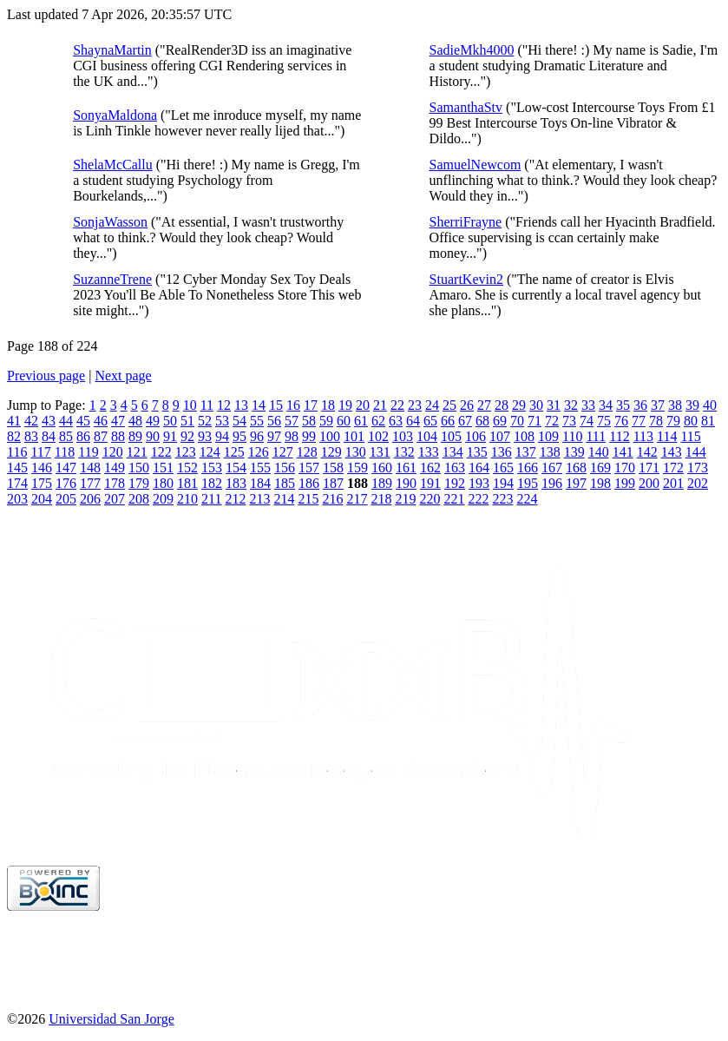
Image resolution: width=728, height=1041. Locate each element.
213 (259, 498)
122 (161, 452)
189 (381, 483)
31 (554, 405)
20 (363, 405)
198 (600, 483)
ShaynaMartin (112, 50)
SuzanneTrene (112, 279)
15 (276, 405)
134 (453, 452)
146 (41, 467)
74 (587, 420)
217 (356, 498)
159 (357, 467)
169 (600, 467)
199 (624, 483)
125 (234, 452)
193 (479, 483)
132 (404, 452)
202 (697, 483)
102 (378, 436)
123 (185, 452)
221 (453, 498)
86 (83, 436)
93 (205, 436)
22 (397, 405)
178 (114, 483)
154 (236, 467)
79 (673, 420)
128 (307, 452)
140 (598, 452)
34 (606, 405)
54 (239, 420)
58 (309, 420)
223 (502, 498)
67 (465, 420)
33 (588, 405)
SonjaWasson (110, 221)
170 (624, 467)
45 (83, 420)
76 (621, 420)
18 (328, 405)
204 (41, 498)
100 (329, 436)
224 (526, 498)
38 (675, 405)
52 (205, 420)
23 (415, 405)
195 (527, 483)
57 (291, 420)
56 (274, 420)
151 (163, 467)
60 (344, 420)
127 (282, 452)
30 (536, 405)
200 (649, 483)
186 (308, 483)
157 (308, 467)
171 (649, 467)
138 (550, 452)
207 (114, 498)
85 (66, 436)
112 (619, 436)
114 (667, 436)
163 (454, 467)
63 (396, 420)
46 (101, 420)
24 (432, 405)
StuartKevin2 (466, 279)
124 (210, 452)
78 (656, 420)
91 (170, 436)
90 (153, 436)
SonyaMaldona (115, 115)
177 (90, 483)
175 (41, 483)
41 (14, 420)
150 (138, 467)
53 (222, 420)
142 (647, 452)
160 (381, 467)
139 (574, 452)
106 (475, 436)
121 (137, 452)
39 (692, 405)
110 (572, 436)
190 (406, 483)
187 (333, 483)
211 (211, 498)
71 (534, 420)
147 (66, 467)
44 (66, 420)
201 (673, 483)
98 (291, 436)
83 (31, 436)
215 (308, 498)
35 (623, 405)
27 (484, 405)
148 (90, 467)
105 (451, 436)
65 (430, 420)
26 (467, 405)
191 (430, 483)
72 (552, 420)
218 (381, 498)
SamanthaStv (466, 107)
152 (187, 467)
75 (604, 420)
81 (708, 420)
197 (576, 483)
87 (101, 436)
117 (40, 452)
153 (211, 467)
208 (138, 498)
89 (135, 436)
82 (14, 436)
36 (640, 405)
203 (17, 498)
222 (478, 498)
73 (569, 420)
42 (31, 420)
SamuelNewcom (475, 164)
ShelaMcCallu (113, 164)
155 (260, 467)
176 (66, 483)
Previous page (46, 375)
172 (673, 467)
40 (710, 405)
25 (449, 405)
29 (519, 405)
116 (17, 452)
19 (345, 405)
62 (378, 420)
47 (118, 420)
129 (331, 452)
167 (551, 467)
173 (697, 467)
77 (639, 420)
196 (551, 483)
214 (283, 498)
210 (187, 498)
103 (402, 436)
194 (503, 483)
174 (17, 483)
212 (235, 498)
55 (257, 420)
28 (501, 405)
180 (163, 483)
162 (430, 467)
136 (501, 452)
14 (259, 405)
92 (187, 436)
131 (380, 452)
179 (138, 483)
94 (222, 436)
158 (333, 467)
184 (260, 483)
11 (206, 405)
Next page (123, 375)
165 (503, 467)
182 (211, 483)
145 (17, 467)
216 (332, 498)
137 (525, 452)
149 (114, 467)
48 (135, 420)
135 (477, 452)
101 (354, 436)
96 (257, 436)
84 (49, 436)
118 (65, 452)
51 (187, 420)
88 (118, 436)
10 (190, 405)
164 (479, 467)
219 (405, 498)
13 (241, 405)
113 (643, 436)
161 (406, 467)
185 (284, 483)
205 (66, 498)
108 (524, 436)
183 (236, 483)
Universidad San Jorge (111, 1018)
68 (482, 420)
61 (361, 420)
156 (284, 467)
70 (517, 420)
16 (293, 405)
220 (429, 498)
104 (426, 436)
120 (112, 452)
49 (153, 420)
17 (311, 405)
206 (90, 498)
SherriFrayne (466, 221)
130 (355, 452)
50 (170, 420)
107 (499, 436)
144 (695, 452)
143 (671, 452)
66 (448, 420)
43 (49, 420)
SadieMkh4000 (472, 50)
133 (428, 452)
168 (576, 467)
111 (596, 436)
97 (274, 436)
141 (623, 452)
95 (239, 436)
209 (163, 498)
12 (224, 405)
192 (454, 483)
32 (571, 405)
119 (88, 452)
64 (413, 420)
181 (187, 483)
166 (527, 467)
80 (691, 420)
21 (380, 405)
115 (690, 436)
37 (658, 405)
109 (548, 436)
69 (500, 420)
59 (326, 420)
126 (258, 452)
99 (309, 436)
